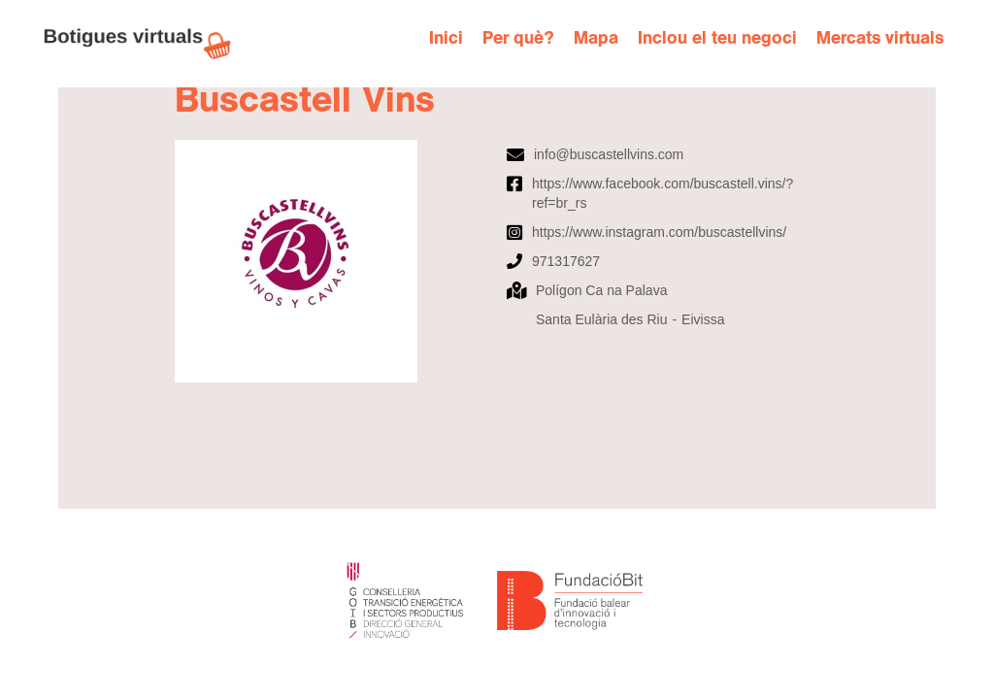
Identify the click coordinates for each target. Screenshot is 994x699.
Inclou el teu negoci (717, 38)
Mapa (596, 38)
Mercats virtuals (880, 38)
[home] (147, 43)
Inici (446, 38)
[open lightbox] (331, 261)
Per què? (518, 38)
